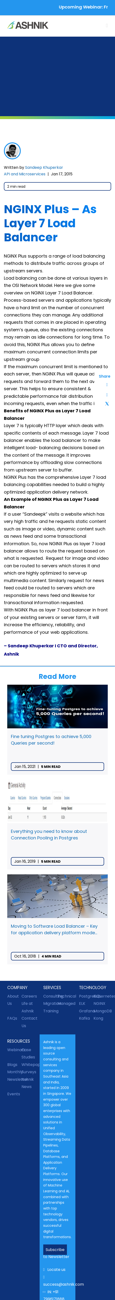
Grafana (86, 1011)
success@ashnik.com (57, 1281)
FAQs (12, 1018)
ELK (82, 1003)
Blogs (12, 1064)
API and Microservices (24, 174)
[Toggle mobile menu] (107, 25)
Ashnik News (28, 1083)
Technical (65, 996)
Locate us (54, 1269)
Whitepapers (29, 1064)
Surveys (29, 1072)
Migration (50, 1003)
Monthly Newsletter (14, 1075)
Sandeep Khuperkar (44, 167)
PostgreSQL (86, 996)
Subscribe (55, 1249)
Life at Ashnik (28, 1007)
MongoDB (100, 1011)
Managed (65, 1003)
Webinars (14, 1050)
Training (50, 1011)
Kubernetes (100, 996)
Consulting (50, 996)
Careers (29, 996)
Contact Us (29, 1022)
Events (13, 1094)
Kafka (84, 1018)
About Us (13, 999)
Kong (98, 1018)
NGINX (99, 1003)
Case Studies (28, 1053)
